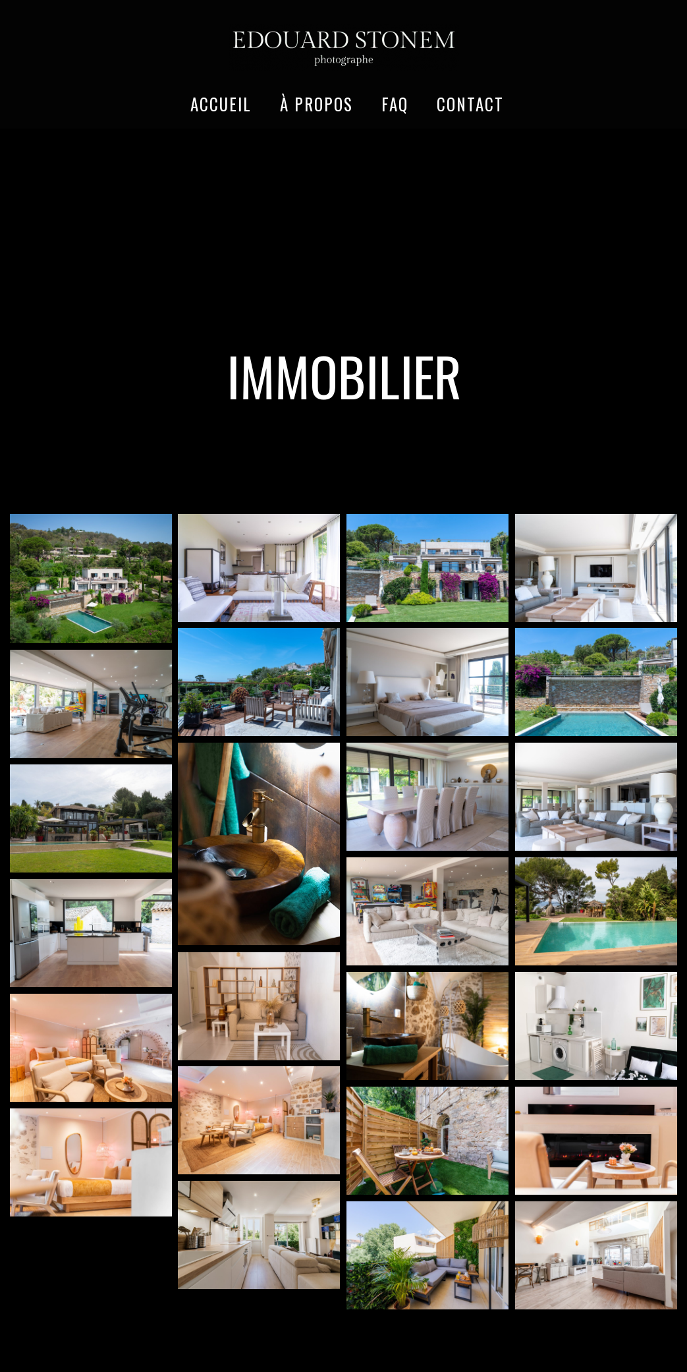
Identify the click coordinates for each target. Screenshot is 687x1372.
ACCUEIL (221, 104)
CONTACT (470, 104)
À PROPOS (316, 104)
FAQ (394, 104)
